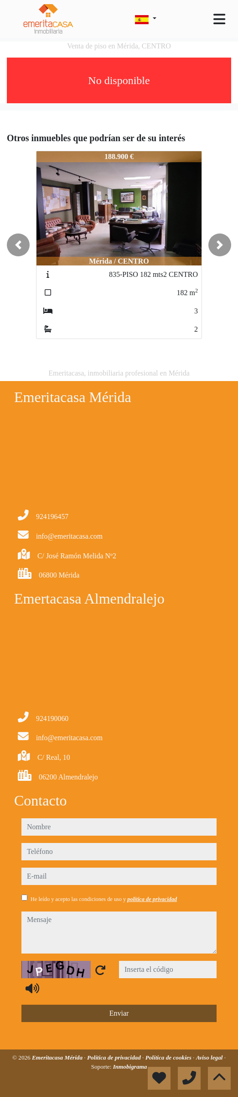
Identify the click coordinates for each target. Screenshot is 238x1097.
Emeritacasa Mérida (58, 1057)
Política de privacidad (114, 1057)
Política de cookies (169, 1057)
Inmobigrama (130, 1066)
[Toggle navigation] (219, 19)
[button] (18, 244)
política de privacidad (152, 899)
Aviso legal (210, 1057)
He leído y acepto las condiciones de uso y (104, 899)
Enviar (119, 1013)
